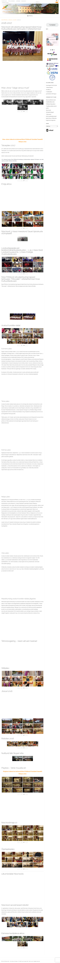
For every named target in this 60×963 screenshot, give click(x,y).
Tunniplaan (4, 1)
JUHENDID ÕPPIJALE (51, 93)
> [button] (57, 39)
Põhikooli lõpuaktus (50, 104)
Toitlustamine (11, 1)
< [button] (48, 39)
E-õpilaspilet (49, 91)
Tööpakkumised (5, 2)
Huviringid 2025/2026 (51, 85)
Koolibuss (23, 1)
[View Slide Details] (52, 39)
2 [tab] (52, 49)
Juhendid (18, 1)
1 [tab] (50, 49)
